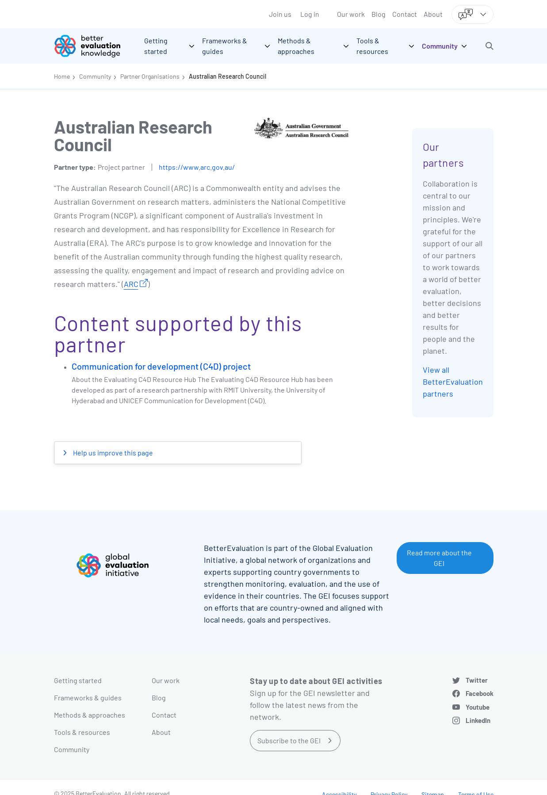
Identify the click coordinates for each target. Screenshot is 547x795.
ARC (131, 284)
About (433, 14)
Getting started (78, 680)
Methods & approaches (89, 715)
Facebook (479, 693)
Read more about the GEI (439, 557)
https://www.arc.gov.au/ (197, 167)
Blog (378, 14)
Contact (404, 14)
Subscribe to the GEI (289, 740)
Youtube (478, 707)
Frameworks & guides (88, 697)
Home (62, 76)
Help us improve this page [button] (112, 452)
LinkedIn (478, 720)
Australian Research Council (227, 76)
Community (95, 76)
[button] (489, 46)
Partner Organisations (150, 76)
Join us (280, 14)
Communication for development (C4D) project (161, 366)
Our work (351, 14)
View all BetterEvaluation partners (453, 381)
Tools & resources (82, 732)
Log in (309, 14)
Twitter (477, 680)
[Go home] (94, 46)
